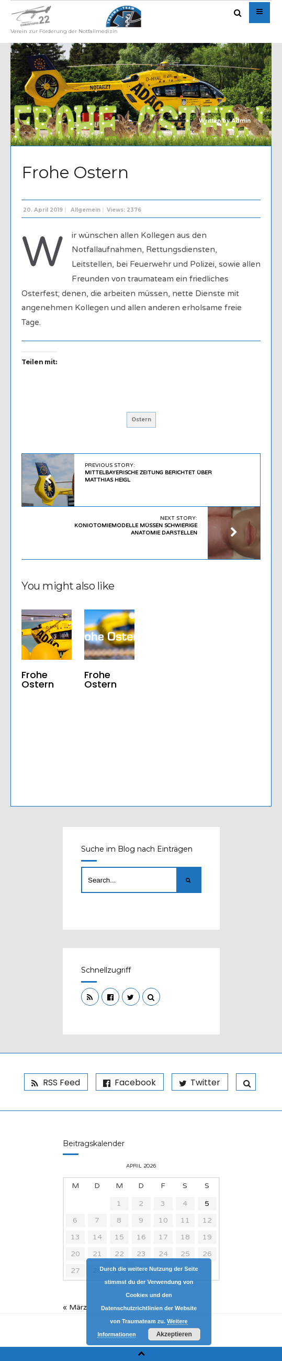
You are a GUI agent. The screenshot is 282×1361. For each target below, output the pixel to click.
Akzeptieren (174, 1334)
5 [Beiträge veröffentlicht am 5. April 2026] (207, 1203)
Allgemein (85, 209)
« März (75, 1307)
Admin (241, 120)
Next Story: (135, 525)
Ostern (141, 419)
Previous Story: (148, 472)
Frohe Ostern (37, 679)
